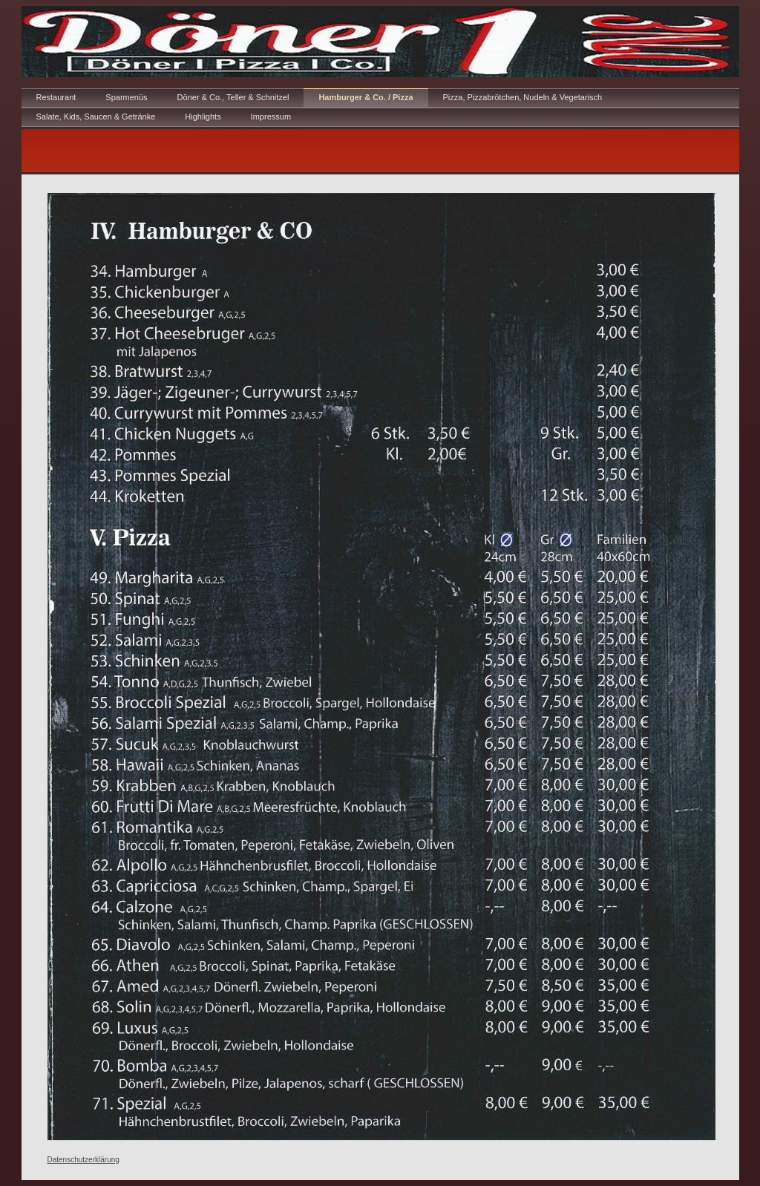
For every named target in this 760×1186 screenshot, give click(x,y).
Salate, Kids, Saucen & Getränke (96, 116)
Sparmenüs (126, 97)
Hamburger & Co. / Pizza (365, 97)
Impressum (271, 116)
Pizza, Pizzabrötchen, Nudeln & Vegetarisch (523, 97)
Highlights (202, 116)
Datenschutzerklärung (83, 1160)
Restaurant (56, 97)
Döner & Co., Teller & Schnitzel (233, 97)
